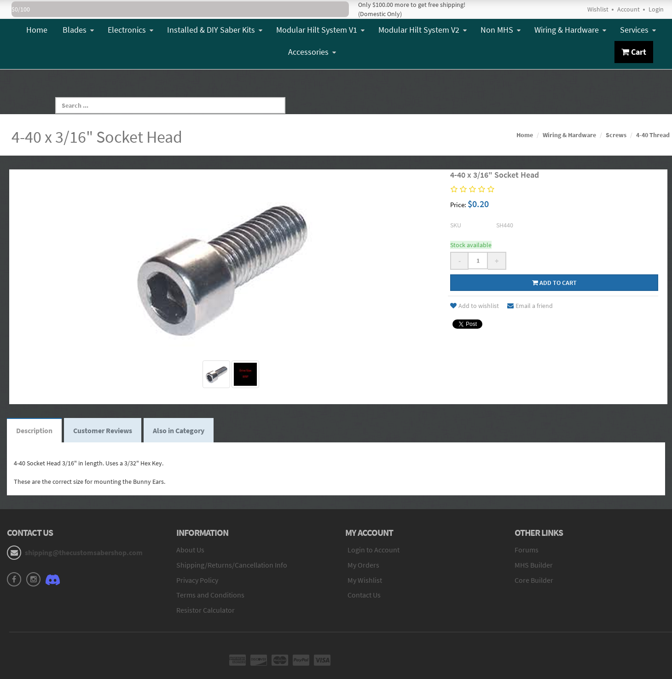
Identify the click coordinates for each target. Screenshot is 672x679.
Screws (616, 135)
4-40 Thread (653, 135)
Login (656, 9)
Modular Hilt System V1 (320, 29)
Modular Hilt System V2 (422, 29)
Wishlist (597, 9)
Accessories (312, 51)
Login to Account (374, 549)
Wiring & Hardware (570, 29)
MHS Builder (534, 564)
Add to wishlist (474, 306)
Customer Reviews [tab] (102, 430)
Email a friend (530, 306)
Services (638, 29)
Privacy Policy (197, 580)
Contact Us (364, 594)
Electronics (130, 29)
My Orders (363, 564)
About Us (190, 549)
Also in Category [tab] (178, 430)
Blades (78, 29)
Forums (527, 549)
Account (628, 9)
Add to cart (554, 283)
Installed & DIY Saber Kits (214, 29)
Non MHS (501, 29)
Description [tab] (34, 430)
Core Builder (534, 580)
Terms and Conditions (210, 594)
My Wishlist (365, 580)
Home (36, 29)
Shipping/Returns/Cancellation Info (231, 564)
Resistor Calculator (205, 610)
